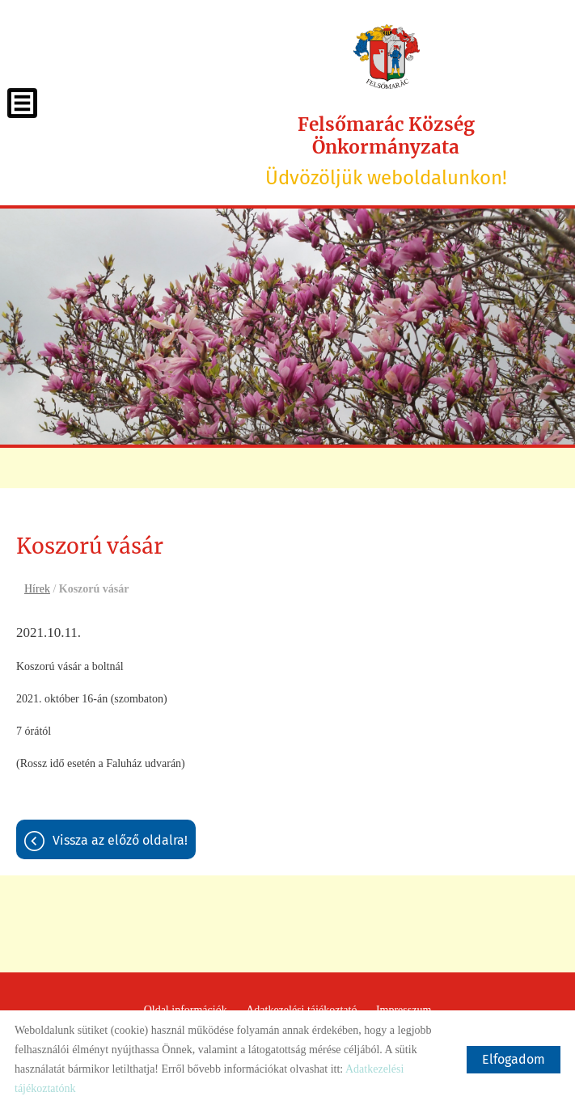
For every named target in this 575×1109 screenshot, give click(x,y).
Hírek (37, 589)
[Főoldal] (386, 56)
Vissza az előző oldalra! (120, 840)
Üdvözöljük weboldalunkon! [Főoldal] (386, 151)
